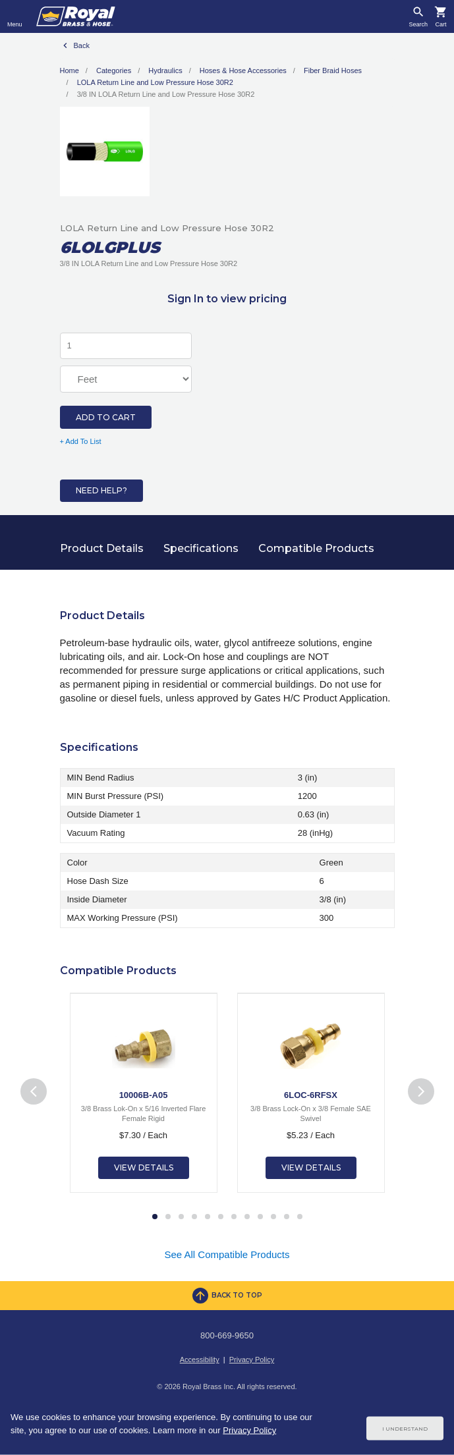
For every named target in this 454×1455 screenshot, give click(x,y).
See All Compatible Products (226, 1254)
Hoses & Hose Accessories (243, 70)
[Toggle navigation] (15, 16)
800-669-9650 (227, 1335)
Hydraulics (165, 70)
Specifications (201, 548)
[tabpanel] (143, 1092)
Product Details (102, 548)
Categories (113, 70)
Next (421, 1091)
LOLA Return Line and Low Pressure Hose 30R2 (155, 82)
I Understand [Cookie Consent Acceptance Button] (405, 1428)
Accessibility (199, 1359)
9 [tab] (260, 1217)
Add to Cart (106, 417)
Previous (33, 1091)
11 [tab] (286, 1217)
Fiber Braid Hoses (333, 70)
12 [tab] (299, 1217)
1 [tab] (154, 1217)
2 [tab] (168, 1217)
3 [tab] (181, 1217)
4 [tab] (194, 1217)
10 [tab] (273, 1217)
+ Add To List (80, 441)
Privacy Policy (251, 1359)
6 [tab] (220, 1217)
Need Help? (101, 490)
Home (69, 70)
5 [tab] (207, 1217)
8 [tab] (247, 1217)
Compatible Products (316, 548)
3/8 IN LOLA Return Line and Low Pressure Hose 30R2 (166, 94)
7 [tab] (234, 1217)
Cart (440, 25)
